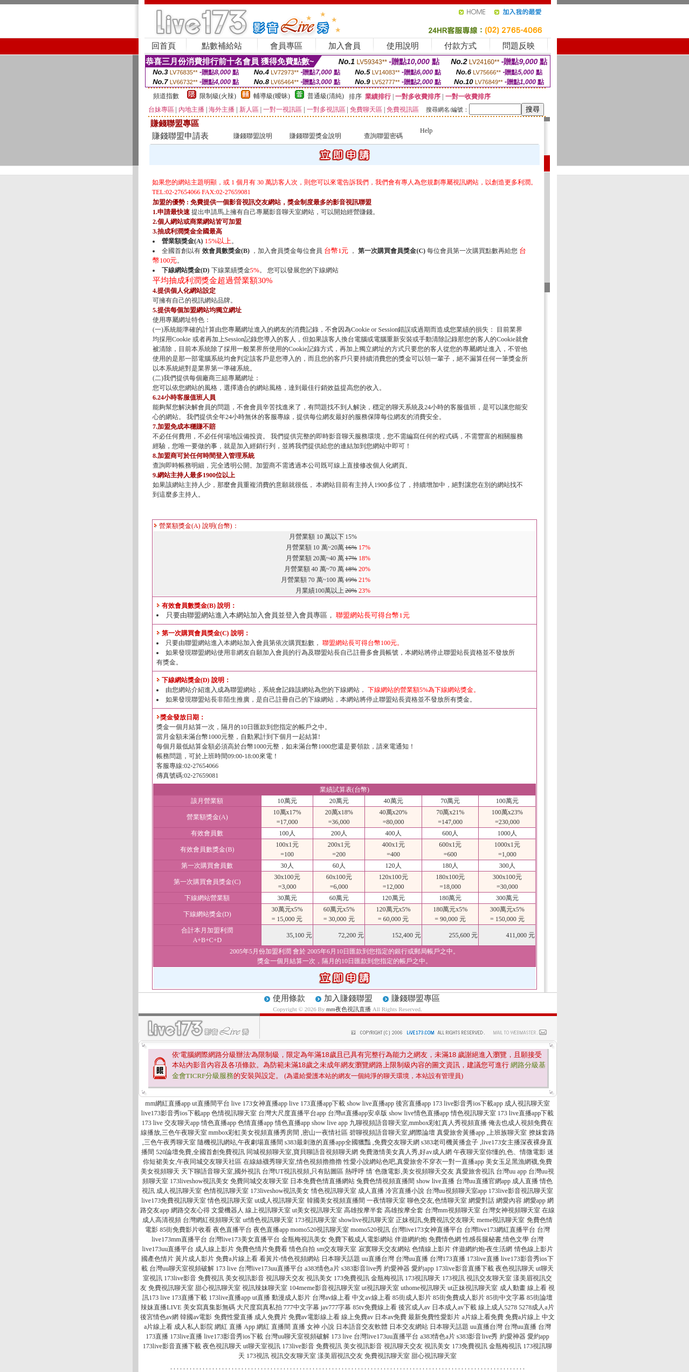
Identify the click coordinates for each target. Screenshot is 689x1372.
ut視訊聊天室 (380, 1288)
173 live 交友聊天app (170, 1123)
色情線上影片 (431, 1249)
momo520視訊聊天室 (319, 1229)
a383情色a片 (322, 1268)
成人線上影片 (214, 1249)
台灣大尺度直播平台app (292, 1113)
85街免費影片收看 (185, 1229)
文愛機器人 (227, 1210)
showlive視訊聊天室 (366, 1220)
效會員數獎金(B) (226, 251)
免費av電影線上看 (314, 1317)
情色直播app (218, 1123)
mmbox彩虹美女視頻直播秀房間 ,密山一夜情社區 (278, 1132)
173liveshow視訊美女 (199, 1181)
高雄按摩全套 (403, 1210)
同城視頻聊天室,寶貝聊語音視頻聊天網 (302, 1152)
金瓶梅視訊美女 (304, 1239)
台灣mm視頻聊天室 (452, 1210)
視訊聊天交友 (285, 1278)
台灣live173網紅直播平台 (499, 1229)
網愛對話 (481, 1200)
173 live (226, 1268)
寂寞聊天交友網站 (384, 1249)
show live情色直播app (419, 1113)
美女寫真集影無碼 (209, 1307)
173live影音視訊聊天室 (520, 1191)
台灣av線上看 (331, 1297)
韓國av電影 (196, 1317)
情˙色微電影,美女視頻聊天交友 (410, 1171)
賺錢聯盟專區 (415, 998)
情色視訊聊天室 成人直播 (347, 1191)
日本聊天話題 (340, 1259)
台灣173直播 (447, 1259)
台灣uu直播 (412, 1259)
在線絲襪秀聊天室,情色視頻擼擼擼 (292, 1161)
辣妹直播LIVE (161, 1307)
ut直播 (261, 1297)
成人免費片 (270, 1317)
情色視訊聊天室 (473, 1113)
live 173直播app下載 (317, 1103)
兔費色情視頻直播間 (385, 1181)
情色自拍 (302, 1249)
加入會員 (344, 46)
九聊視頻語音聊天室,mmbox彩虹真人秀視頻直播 (418, 1123)
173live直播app (229, 1297)
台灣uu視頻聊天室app (456, 1191)
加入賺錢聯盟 (348, 998)
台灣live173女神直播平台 (427, 1229)
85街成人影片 (411, 1297)
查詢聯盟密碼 (383, 136)
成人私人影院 (193, 1326)
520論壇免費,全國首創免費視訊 (200, 1152)
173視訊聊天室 (316, 1220)
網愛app (534, 1200)
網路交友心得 (190, 1210)
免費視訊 (211, 1278)
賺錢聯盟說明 (252, 136)
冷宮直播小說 (404, 1191)
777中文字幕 (301, 1307)
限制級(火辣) (217, 96)
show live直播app (370, 1103)
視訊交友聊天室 (489, 1278)
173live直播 (483, 1259)
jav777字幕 (336, 1307)
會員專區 (286, 46)
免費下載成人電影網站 (360, 1239)
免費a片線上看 (236, 1259)
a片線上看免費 (482, 1317)
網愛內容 (509, 1200)
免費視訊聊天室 (171, 1288)
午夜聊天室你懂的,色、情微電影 (499, 1152)
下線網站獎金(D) (186, 270)
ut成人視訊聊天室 (279, 1200)
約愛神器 (397, 1268)
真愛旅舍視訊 (475, 1171)
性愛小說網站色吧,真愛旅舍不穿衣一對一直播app (413, 1161)
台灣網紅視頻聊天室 (212, 1220)
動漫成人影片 (291, 1297)
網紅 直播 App (235, 1326)
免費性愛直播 (233, 1317)
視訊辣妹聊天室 (264, 1288)
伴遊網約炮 (411, 1239)
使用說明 (403, 46)
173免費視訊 (351, 1278)
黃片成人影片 (194, 1259)
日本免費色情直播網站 (322, 1181)
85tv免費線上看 (374, 1307)
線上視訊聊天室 (268, 1210)
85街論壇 (540, 1297)
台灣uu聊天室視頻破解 (181, 1268)
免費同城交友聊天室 (259, 1181)
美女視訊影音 (244, 1278)
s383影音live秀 (362, 1268)
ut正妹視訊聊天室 (472, 1288)
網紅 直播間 (274, 1326)
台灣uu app (511, 1171)
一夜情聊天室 (386, 1200)
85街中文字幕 (505, 1297)
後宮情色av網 (159, 1317)
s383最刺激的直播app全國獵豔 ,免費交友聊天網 (352, 1142)
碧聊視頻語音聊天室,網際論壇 (392, 1132)
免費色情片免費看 (261, 1249)
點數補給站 (222, 46)
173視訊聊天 (422, 1278)
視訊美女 (319, 1278)
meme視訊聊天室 (501, 1220)
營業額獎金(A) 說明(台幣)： (196, 526)
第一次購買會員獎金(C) (391, 251)
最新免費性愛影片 (434, 1317)
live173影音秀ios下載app (175, 1113)
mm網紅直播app (167, 1103)
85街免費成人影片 (459, 1297)
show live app (330, 1123)
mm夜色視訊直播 (348, 1009)
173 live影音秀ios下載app (467, 1103)
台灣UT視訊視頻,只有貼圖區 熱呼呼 (313, 1171)
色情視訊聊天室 (234, 1113)
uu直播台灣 (378, 1259)
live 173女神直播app (259, 1103)
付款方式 (460, 46)
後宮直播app (413, 1103)
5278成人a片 (536, 1307)
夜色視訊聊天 (514, 1268)
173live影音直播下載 (465, 1268)
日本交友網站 (408, 1326)
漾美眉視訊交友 (340, 1356)
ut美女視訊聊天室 (317, 1210)
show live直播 (435, 1181)
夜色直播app (270, 1229)
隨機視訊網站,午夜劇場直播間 (240, 1142)
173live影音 (180, 1278)
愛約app (422, 1268)
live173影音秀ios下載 (233, 1336)
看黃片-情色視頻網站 (289, 1259)
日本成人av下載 (454, 1307)
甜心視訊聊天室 (217, 1288)
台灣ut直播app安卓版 (358, 1113)
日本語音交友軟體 (362, 1326)
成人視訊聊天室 (527, 1103)
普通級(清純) (325, 96)
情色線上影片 (533, 1249)
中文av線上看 (371, 1297)
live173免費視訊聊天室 (173, 1200)
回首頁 (163, 46)
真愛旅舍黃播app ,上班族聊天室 (482, 1132)
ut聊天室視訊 (261, 1346)
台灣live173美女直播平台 (244, 1239)
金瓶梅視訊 (387, 1278)
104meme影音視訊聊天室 (324, 1288)
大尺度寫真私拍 (259, 1307)
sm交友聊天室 (336, 1249)
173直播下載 (189, 1297)
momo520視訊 (370, 1229)
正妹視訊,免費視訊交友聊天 (435, 1220)
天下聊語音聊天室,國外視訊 (220, 1171)
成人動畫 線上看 (523, 1288)
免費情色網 (445, 1239)
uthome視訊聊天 (423, 1288)
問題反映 (518, 46)
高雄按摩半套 (363, 1210)
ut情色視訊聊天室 (268, 1220)
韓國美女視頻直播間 (336, 1200)
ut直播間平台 (210, 1103)
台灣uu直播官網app (483, 1181)
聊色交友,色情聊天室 (437, 1200)
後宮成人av (414, 1307)
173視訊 (453, 1278)
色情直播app (255, 1123)
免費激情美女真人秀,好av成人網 (405, 1152)
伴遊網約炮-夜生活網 (482, 1249)
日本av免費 (390, 1317)
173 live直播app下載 (526, 1113)
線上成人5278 (497, 1307)
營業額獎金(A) (182, 241)
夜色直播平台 (232, 1229)
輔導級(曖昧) (271, 96)
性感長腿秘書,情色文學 (496, 1239)
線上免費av (357, 1317)
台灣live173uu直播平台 (270, 1268)
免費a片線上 (522, 1317)
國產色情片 (157, 1259)
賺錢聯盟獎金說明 (315, 136)
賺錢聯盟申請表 (180, 136)
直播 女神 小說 (313, 1326)
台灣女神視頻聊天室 (511, 1210)
